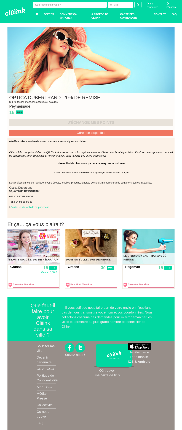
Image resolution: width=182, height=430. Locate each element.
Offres (49, 14)
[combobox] (120, 5)
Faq (174, 14)
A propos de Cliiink (100, 16)
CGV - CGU (45, 369)
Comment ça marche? (68, 16)
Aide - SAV (45, 387)
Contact (160, 14)
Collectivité (45, 405)
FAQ (40, 423)
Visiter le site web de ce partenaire (30, 207)
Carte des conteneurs (129, 16)
